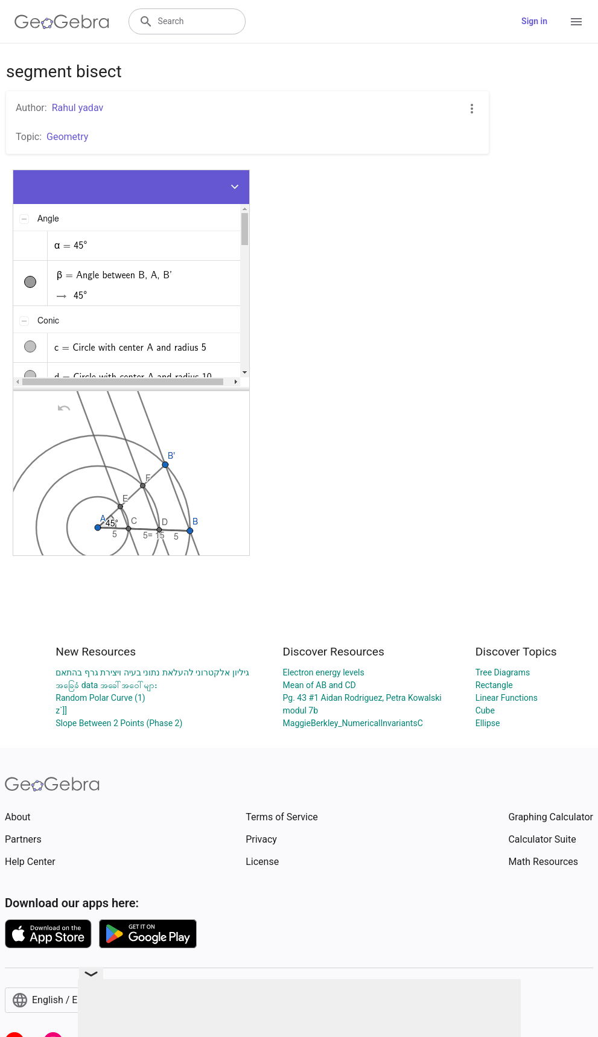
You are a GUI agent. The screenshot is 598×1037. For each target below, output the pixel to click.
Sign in (534, 21)
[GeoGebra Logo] (61, 21)
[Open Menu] (576, 21)
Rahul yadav (78, 107)
